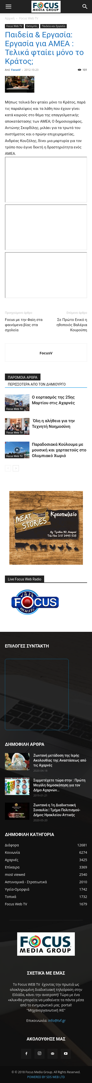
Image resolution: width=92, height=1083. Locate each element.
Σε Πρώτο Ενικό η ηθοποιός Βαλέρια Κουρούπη (72, 325)
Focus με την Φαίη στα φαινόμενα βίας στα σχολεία (23, 325)
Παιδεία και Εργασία (53, 26)
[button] (8, 6)
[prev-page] (8, 468)
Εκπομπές (32, 26)
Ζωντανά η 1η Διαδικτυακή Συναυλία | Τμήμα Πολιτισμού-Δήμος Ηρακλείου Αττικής (56, 810)
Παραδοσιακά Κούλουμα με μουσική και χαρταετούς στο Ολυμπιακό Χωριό (59, 450)
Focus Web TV (28, 18)
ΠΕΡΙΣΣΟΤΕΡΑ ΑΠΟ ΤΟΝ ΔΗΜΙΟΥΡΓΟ (37, 384)
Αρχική (9, 18)
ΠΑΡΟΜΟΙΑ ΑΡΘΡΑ (23, 377)
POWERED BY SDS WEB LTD (46, 1077)
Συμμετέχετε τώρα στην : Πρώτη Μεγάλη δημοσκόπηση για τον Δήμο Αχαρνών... (59, 785)
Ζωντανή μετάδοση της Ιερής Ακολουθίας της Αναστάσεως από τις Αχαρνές (59, 760)
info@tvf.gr (57, 1020)
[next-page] (16, 468)
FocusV (16, 70)
